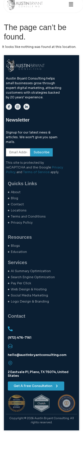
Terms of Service (36, 172)
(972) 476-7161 (19, 338)
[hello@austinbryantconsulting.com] (10, 346)
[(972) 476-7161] (10, 328)
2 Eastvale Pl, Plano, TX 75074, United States (38, 374)
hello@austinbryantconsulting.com (37, 355)
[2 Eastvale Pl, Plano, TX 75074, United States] (10, 363)
